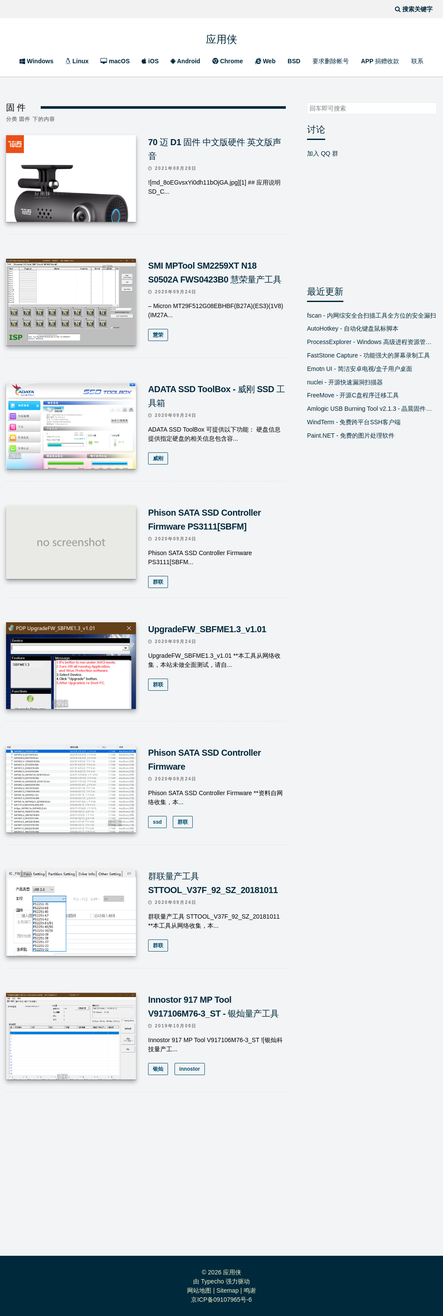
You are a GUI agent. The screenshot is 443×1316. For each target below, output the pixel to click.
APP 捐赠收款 (380, 61)
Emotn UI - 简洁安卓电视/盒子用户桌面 (359, 368)
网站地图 (199, 1290)
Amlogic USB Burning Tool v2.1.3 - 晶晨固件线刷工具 (372, 408)
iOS (150, 61)
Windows (36, 61)
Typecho (212, 1280)
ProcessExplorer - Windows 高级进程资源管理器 (372, 341)
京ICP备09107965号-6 (221, 1299)
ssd (157, 822)
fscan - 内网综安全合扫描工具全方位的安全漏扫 (371, 315)
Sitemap (228, 1290)
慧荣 (158, 335)
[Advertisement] (146, 1176)
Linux (76, 61)
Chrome (227, 61)
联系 (417, 61)
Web (265, 61)
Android (185, 61)
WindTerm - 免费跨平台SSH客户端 (354, 422)
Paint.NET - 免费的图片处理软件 (350, 435)
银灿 (158, 1069)
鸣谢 (250, 1290)
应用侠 (221, 36)
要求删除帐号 (331, 61)
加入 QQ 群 (322, 153)
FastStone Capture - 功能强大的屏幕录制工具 (368, 355)
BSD (294, 61)
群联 (158, 582)
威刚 (158, 458)
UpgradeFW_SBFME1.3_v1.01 (207, 629)
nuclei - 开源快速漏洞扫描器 (345, 382)
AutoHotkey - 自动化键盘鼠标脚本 (352, 328)
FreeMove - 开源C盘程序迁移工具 (353, 395)
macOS (114, 61)
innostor (189, 1069)
